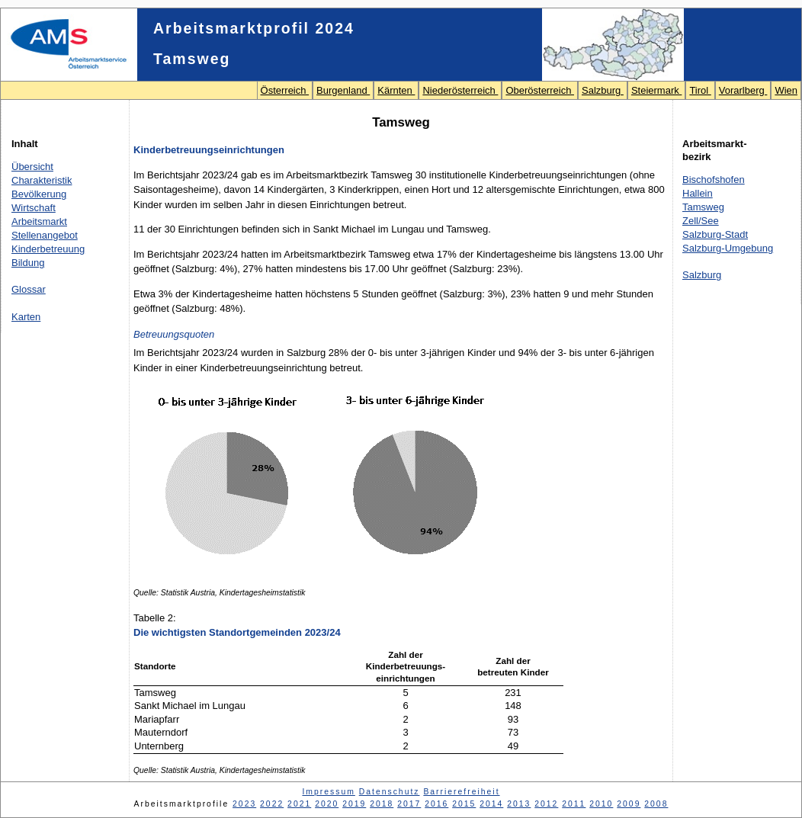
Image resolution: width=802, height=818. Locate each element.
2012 (546, 804)
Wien (786, 90)
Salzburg (603, 90)
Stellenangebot (44, 235)
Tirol (700, 90)
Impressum (328, 792)
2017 (409, 804)
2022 (272, 804)
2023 (244, 804)
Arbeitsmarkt (39, 221)
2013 (519, 804)
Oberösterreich (539, 90)
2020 (326, 804)
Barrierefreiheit (461, 792)
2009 (628, 804)
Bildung (27, 262)
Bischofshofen (713, 179)
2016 (436, 804)
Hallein (697, 193)
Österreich (285, 90)
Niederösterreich (460, 90)
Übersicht (32, 166)
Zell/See (700, 220)
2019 (354, 804)
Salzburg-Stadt (715, 234)
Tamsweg (703, 207)
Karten (25, 316)
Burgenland (343, 90)
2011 (573, 804)
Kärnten (396, 90)
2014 (491, 804)
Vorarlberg (743, 90)
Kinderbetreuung (48, 249)
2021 (299, 804)
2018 (381, 804)
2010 (601, 804)
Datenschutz (389, 792)
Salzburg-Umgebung (727, 248)
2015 (464, 804)
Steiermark (656, 90)
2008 (656, 804)
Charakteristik (41, 180)
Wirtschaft (33, 207)
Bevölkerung (38, 194)
